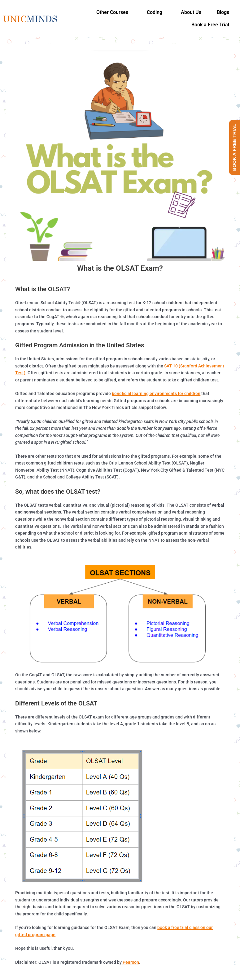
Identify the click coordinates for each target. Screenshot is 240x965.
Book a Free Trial (210, 25)
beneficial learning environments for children (156, 393)
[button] (114, 12)
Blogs (223, 12)
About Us (191, 12)
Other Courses (112, 12)
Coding (154, 12)
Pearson (130, 962)
